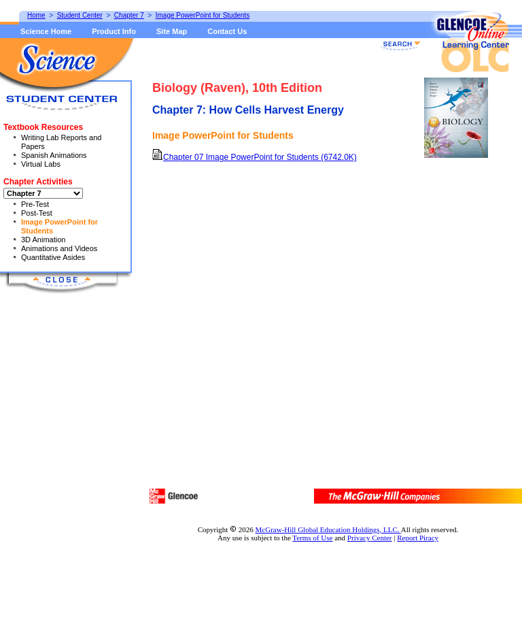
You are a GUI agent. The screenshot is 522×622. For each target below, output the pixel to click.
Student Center (80, 15)
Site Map (171, 31)
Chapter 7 (129, 15)
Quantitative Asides (53, 257)
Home (36, 15)
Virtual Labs (40, 164)
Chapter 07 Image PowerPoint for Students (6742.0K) (254, 157)
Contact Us (227, 31)
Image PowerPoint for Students (202, 15)
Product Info (114, 31)
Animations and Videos (59, 248)
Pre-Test (35, 204)
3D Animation (43, 239)
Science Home (45, 31)
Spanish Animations (54, 155)
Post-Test (36, 213)
